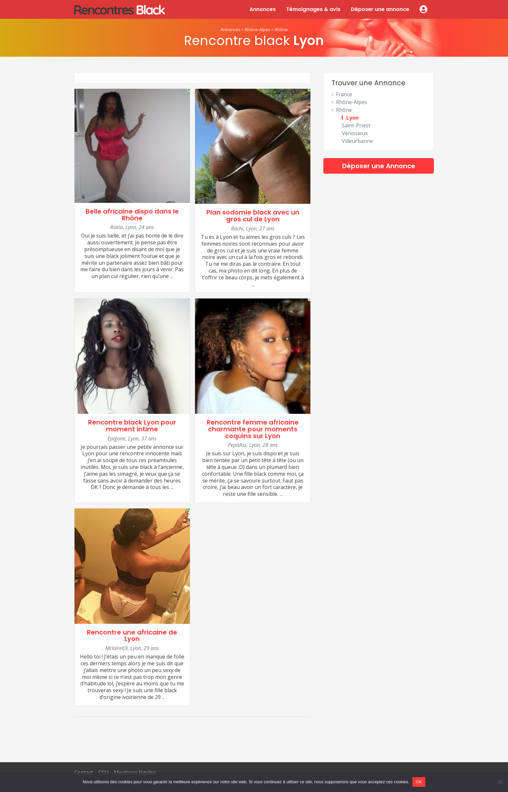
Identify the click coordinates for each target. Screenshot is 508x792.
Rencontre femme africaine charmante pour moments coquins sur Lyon (253, 429)
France (344, 94)
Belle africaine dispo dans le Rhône (132, 215)
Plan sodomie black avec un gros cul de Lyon (252, 216)
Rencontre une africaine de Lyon (132, 636)
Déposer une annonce (380, 9)
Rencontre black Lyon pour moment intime (132, 426)
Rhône (281, 29)
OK (419, 781)
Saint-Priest (356, 125)
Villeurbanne (357, 141)
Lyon (352, 117)
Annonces (262, 9)
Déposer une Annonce (378, 165)
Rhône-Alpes (257, 29)
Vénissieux (355, 133)
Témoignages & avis (313, 9)
